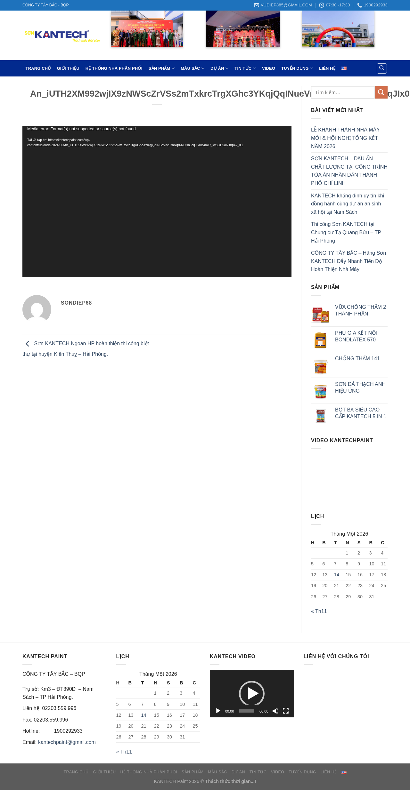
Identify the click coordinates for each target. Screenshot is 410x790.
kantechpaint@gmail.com (67, 742)
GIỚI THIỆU (68, 68)
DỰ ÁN (219, 68)
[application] (156, 201)
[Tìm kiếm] (382, 68)
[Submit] (381, 92)
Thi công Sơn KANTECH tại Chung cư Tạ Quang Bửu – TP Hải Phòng (346, 232)
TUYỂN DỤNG (297, 68)
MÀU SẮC (192, 68)
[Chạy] (218, 711)
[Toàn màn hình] (286, 711)
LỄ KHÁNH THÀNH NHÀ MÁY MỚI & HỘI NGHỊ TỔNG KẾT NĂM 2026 (345, 138)
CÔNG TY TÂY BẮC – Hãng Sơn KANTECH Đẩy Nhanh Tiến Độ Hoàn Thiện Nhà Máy (348, 261)
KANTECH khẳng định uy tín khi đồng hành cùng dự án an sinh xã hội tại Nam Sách (347, 204)
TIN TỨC (245, 68)
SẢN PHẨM (162, 68)
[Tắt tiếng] (275, 711)
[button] (252, 693)
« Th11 (319, 611)
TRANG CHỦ (38, 68)
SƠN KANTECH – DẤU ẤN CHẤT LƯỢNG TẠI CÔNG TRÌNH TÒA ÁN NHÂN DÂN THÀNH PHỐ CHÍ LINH (349, 171)
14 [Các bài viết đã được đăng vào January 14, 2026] (336, 574)
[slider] (246, 711)
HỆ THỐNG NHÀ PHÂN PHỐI (114, 68)
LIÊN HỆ (327, 68)
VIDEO (268, 68)
